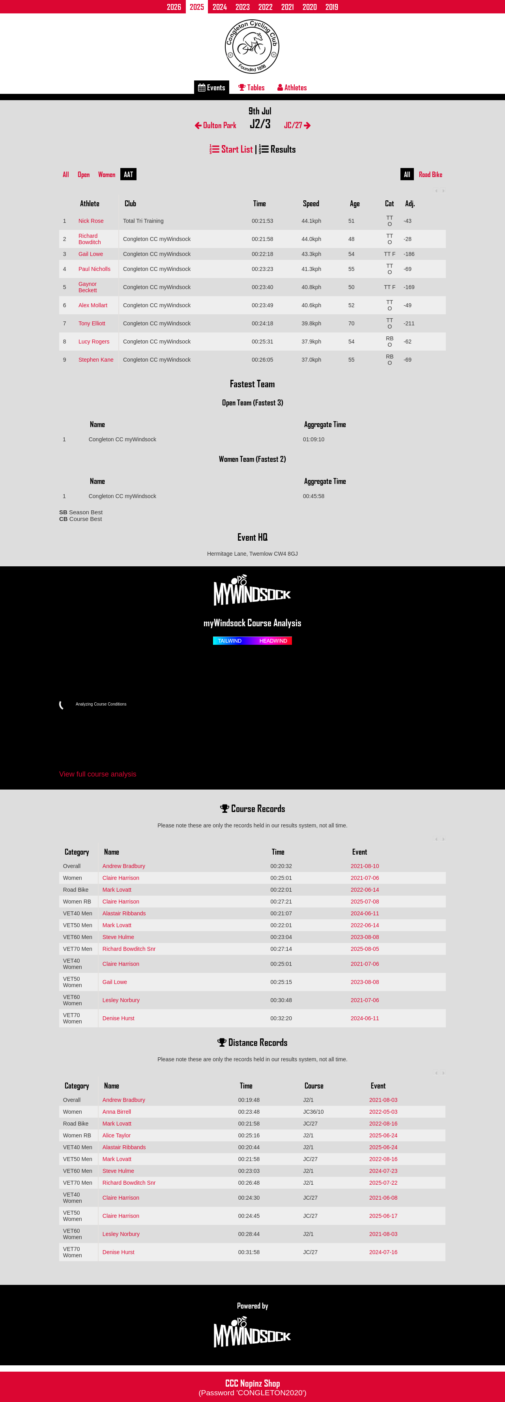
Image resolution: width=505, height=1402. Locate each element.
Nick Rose (91, 221)
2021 (287, 6)
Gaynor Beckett (88, 287)
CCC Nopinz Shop (252, 1386)
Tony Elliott (92, 323)
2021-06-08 (383, 1198)
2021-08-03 (383, 1100)
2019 (331, 6)
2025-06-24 (383, 1135)
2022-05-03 (383, 1112)
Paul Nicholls (94, 269)
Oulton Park (215, 125)
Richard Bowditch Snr (129, 949)
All (66, 174)
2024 (220, 6)
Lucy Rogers (94, 341)
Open (84, 174)
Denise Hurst (119, 1018)
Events (211, 87)
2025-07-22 (383, 1183)
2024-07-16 (383, 1252)
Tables (251, 87)
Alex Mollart (93, 305)
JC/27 (297, 125)
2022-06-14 (365, 890)
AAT (128, 174)
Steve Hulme (118, 937)
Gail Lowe (91, 254)
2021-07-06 (365, 878)
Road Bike (430, 174)
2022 (265, 6)
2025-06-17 (383, 1216)
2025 (197, 6)
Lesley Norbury (121, 1000)
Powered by (252, 1325)
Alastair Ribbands (124, 913)
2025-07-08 (365, 901)
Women (106, 174)
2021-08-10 (365, 866)
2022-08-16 (383, 1123)
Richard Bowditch (90, 239)
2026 (174, 6)
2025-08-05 (365, 949)
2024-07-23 (383, 1171)
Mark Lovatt (117, 890)
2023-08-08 (365, 937)
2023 (243, 6)
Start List (231, 148)
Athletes (292, 87)
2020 (310, 6)
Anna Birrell (117, 1112)
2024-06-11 (365, 913)
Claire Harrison (121, 878)
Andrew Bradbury (124, 866)
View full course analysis (98, 774)
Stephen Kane (96, 360)
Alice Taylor (117, 1135)
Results (277, 148)
